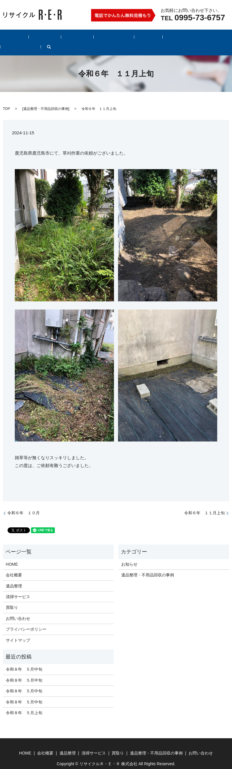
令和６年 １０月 (23, 504)
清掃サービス (85, 38)
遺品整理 (57, 38)
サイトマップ (18, 631)
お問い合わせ (199, 38)
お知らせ (129, 555)
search (223, 38)
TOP (6, 100)
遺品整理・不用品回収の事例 (152, 38)
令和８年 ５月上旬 (24, 703)
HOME (10, 38)
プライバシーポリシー (26, 620)
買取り (112, 38)
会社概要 (32, 38)
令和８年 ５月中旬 (24, 660)
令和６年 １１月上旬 (204, 504)
